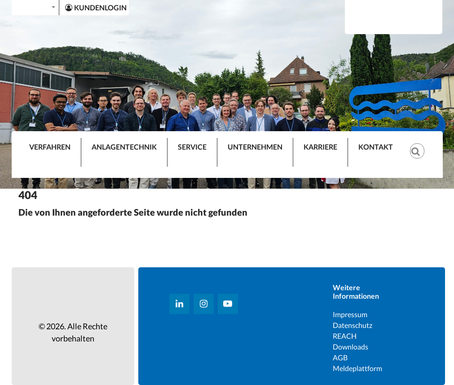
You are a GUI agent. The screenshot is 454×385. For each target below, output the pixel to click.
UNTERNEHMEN (255, 146)
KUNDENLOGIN (96, 7)
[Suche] (421, 143)
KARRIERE (320, 146)
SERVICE (192, 146)
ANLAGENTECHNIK (124, 146)
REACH (345, 336)
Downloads (350, 346)
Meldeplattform (357, 368)
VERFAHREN (50, 146)
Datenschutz (352, 325)
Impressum (350, 314)
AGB (340, 357)
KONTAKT (375, 146)
